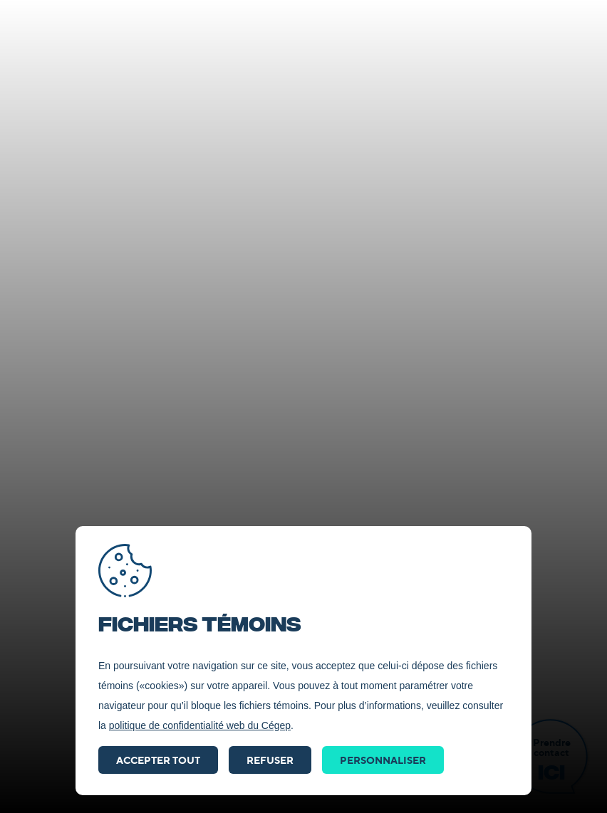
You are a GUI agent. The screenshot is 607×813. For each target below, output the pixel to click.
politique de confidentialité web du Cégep (200, 725)
